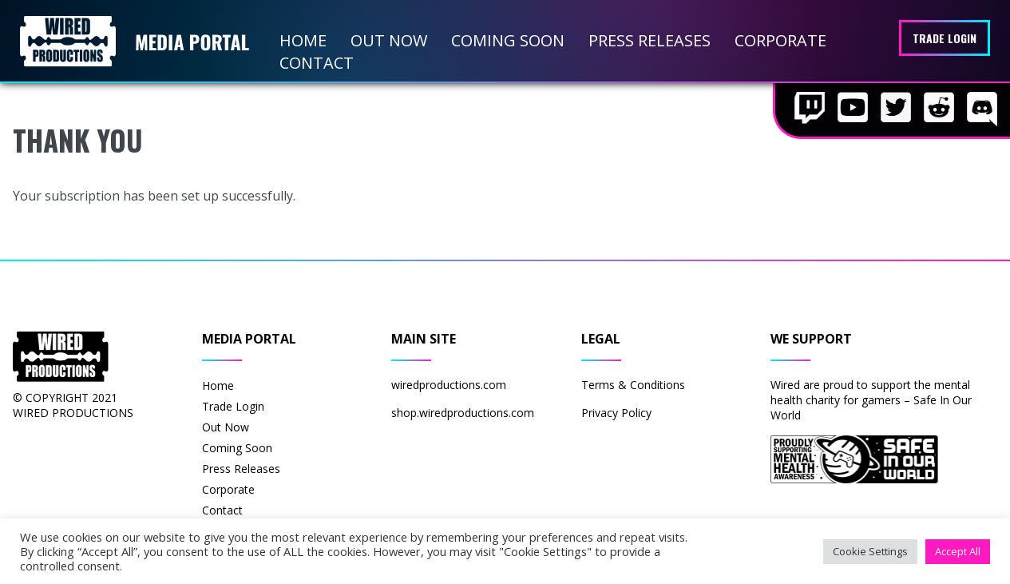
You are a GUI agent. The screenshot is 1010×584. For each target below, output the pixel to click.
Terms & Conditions (633, 384)
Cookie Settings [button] (870, 551)
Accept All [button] (957, 551)
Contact (316, 62)
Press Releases (649, 40)
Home (303, 40)
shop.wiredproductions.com (462, 412)
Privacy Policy (616, 412)
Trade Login (944, 38)
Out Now (389, 40)
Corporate (780, 40)
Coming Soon (507, 40)
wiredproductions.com (448, 384)
